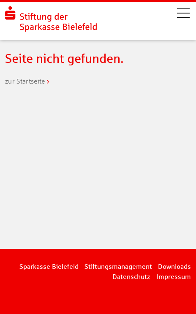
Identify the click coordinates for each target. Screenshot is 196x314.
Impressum (173, 277)
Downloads (174, 267)
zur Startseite (25, 81)
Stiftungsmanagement (118, 267)
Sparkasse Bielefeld (49, 267)
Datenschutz (131, 277)
